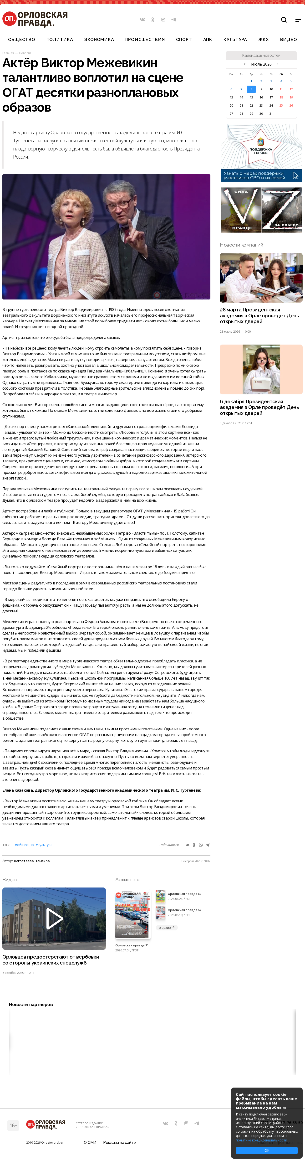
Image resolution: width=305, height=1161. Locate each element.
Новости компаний (241, 245)
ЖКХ (263, 39)
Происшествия (145, 39)
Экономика (99, 39)
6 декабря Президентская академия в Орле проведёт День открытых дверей (259, 408)
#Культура (44, 844)
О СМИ (90, 1142)
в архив (167, 927)
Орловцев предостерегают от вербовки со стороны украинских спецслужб (51, 960)
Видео (288, 39)
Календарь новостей (261, 55)
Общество (21, 39)
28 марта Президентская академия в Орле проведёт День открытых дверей (259, 316)
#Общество (24, 844)
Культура (235, 39)
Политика (59, 39)
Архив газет (129, 879)
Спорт (184, 39)
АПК (207, 39)
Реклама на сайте (119, 1142)
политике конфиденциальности (261, 1140)
